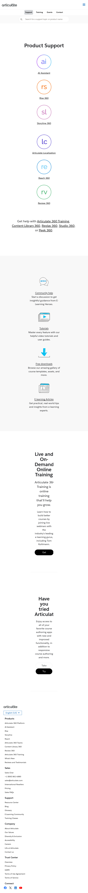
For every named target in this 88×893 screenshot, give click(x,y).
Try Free (44, 672)
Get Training (44, 553)
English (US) (14, 713)
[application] (81, 886)
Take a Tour (44, 666)
